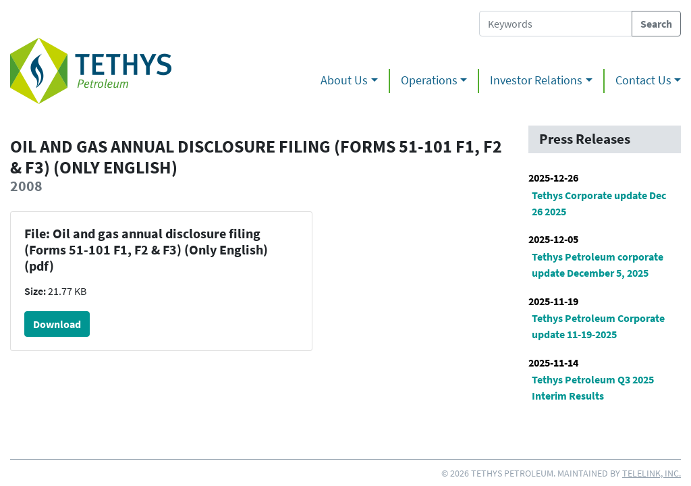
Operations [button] (429, 80)
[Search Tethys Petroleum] (555, 23)
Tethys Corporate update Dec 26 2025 (599, 203)
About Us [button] (344, 80)
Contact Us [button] (643, 80)
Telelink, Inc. (651, 473)
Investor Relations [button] (536, 80)
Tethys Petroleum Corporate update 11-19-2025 (598, 326)
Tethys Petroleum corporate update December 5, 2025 (597, 264)
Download (57, 324)
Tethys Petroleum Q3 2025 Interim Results (593, 387)
